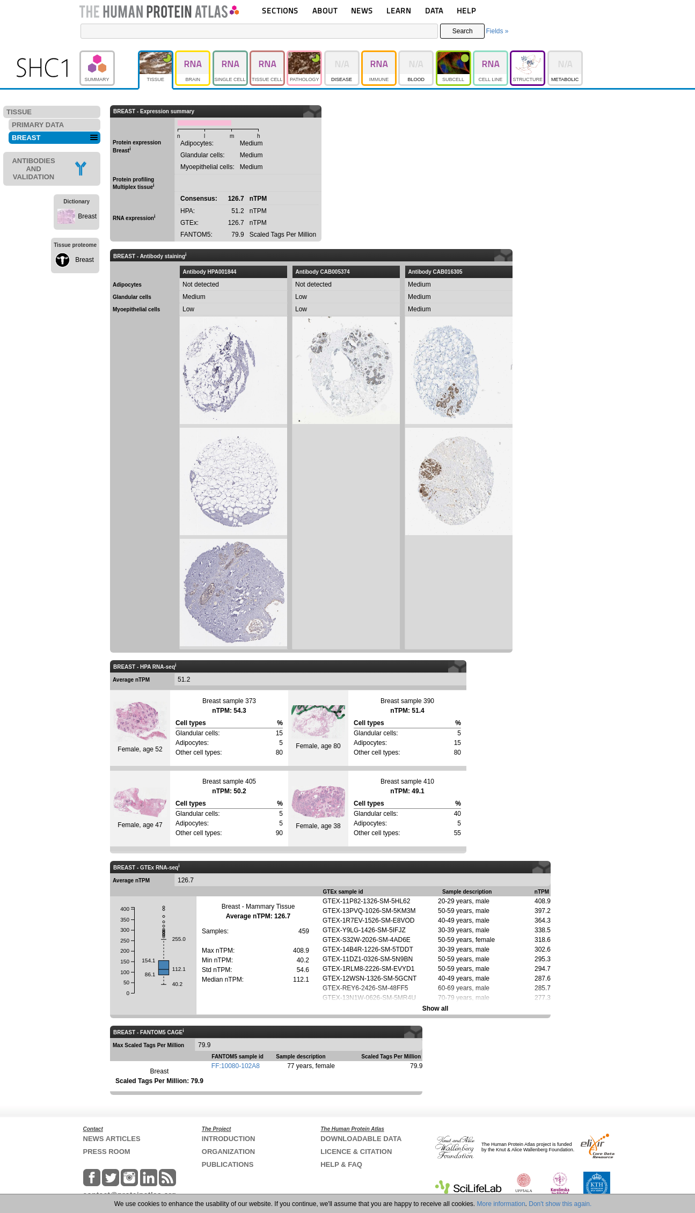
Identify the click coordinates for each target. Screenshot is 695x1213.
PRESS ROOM (106, 1152)
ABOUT (325, 10)
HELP (466, 10)
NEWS (362, 10)
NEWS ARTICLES (112, 1139)
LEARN (398, 10)
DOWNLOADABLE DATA (360, 1139)
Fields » (497, 31)
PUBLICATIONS (228, 1164)
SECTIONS (280, 10)
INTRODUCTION (228, 1139)
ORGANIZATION (228, 1152)
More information (501, 1204)
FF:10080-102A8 (235, 1066)
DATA (434, 10)
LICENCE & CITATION (356, 1152)
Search (462, 31)
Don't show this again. (560, 1204)
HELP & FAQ (341, 1164)
